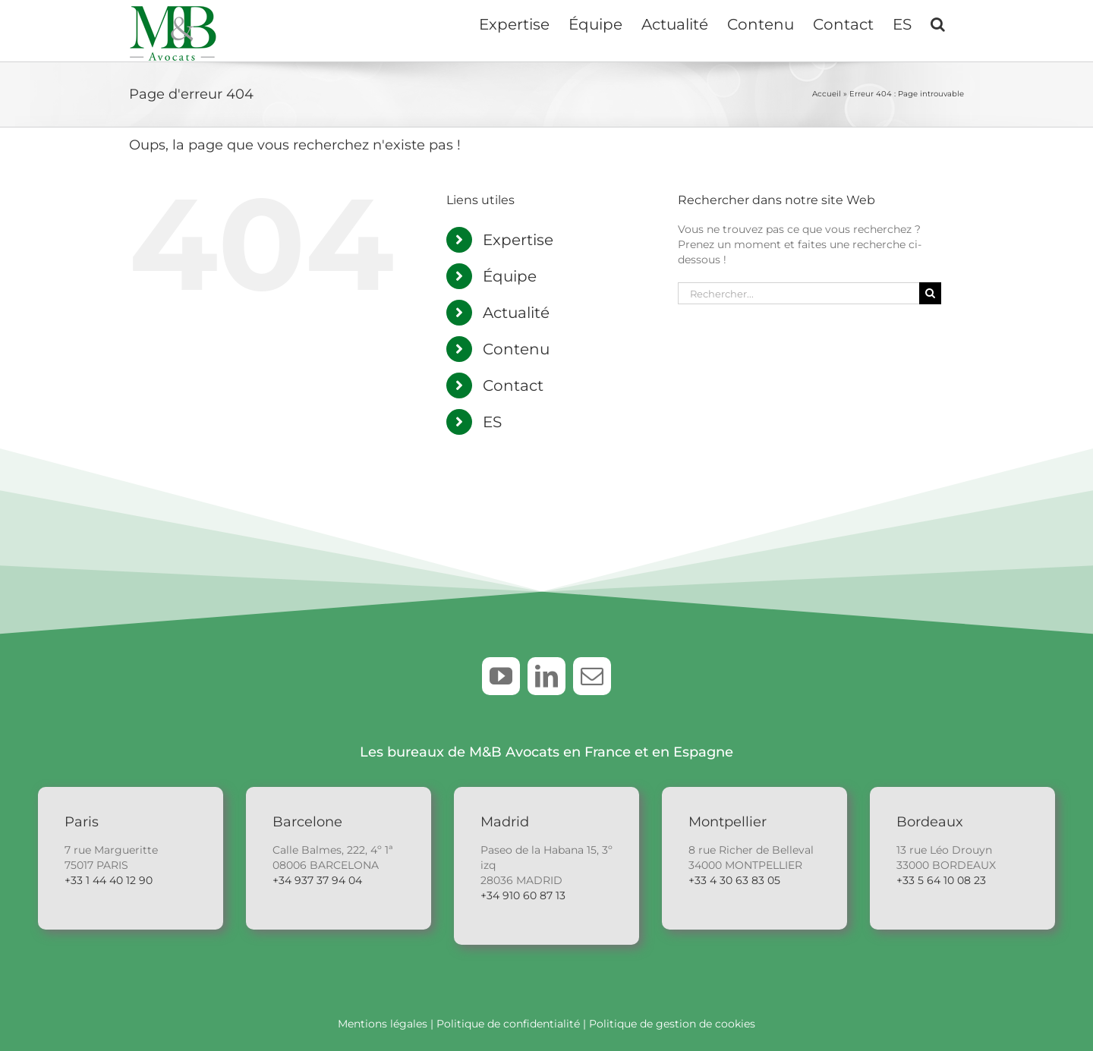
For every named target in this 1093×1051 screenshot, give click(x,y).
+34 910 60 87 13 (522, 895)
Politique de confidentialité (508, 1024)
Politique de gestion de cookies (672, 1024)
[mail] (592, 676)
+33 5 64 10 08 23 (941, 880)
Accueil (826, 94)
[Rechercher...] (798, 293)
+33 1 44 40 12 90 (109, 880)
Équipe (510, 276)
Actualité (516, 313)
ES (492, 422)
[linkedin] (546, 676)
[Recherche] (930, 293)
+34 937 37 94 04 (317, 880)
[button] (938, 23)
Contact (513, 385)
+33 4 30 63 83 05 (734, 880)
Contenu (516, 349)
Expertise (518, 240)
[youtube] (501, 676)
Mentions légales (382, 1024)
